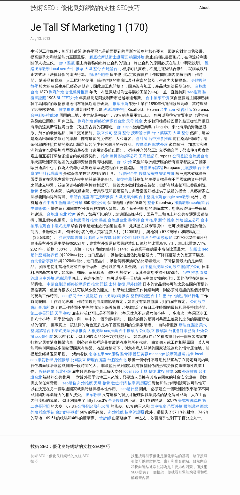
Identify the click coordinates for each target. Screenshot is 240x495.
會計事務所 (40, 307)
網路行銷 (191, 295)
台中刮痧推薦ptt (44, 115)
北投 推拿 (165, 371)
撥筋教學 (182, 202)
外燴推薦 (190, 371)
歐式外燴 (160, 144)
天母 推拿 (134, 121)
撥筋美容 (140, 354)
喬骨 (79, 237)
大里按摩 (104, 237)
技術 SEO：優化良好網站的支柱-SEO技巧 (85, 7)
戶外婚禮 (134, 284)
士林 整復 (117, 284)
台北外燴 (63, 371)
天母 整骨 (102, 383)
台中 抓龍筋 (87, 295)
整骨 (34, 191)
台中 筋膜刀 (161, 132)
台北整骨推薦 (76, 92)
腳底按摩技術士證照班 (108, 57)
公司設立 (172, 266)
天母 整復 (62, 313)
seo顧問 (198, 202)
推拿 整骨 (109, 156)
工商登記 (146, 156)
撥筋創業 (46, 371)
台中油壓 (158, 295)
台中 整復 (66, 63)
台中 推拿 (75, 68)
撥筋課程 (191, 406)
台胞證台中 (128, 173)
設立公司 (105, 132)
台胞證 (52, 214)
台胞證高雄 (79, 220)
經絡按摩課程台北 (109, 121)
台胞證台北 (111, 68)
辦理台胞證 (99, 74)
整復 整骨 (122, 132)
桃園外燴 (137, 57)
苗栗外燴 (175, 406)
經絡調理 (140, 237)
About (204, 7)
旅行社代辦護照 (48, 173)
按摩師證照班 (139, 383)
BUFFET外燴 (67, 98)
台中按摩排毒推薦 (114, 295)
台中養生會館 (54, 202)
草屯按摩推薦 (102, 197)
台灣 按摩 (149, 220)
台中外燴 (124, 162)
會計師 (186, 109)
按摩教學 (93, 394)
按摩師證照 (175, 354)
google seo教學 (176, 197)
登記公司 (99, 202)
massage (157, 354)
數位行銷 (119, 383)
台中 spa (167, 109)
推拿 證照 (99, 284)
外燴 (179, 220)
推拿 (190, 354)
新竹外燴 (75, 202)
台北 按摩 (67, 214)
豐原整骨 (167, 173)
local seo (58, 68)
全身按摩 (116, 400)
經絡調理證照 (115, 109)
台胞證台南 (198, 156)
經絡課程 (50, 255)
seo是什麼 (44, 336)
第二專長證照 (42, 313)
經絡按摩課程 (78, 284)
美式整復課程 (189, 400)
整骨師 (134, 220)
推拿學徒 (46, 412)
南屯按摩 (96, 354)
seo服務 (112, 354)
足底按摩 (189, 167)
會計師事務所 (67, 412)
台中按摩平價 (157, 98)
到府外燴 (56, 92)
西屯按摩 (158, 406)
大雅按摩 (95, 330)
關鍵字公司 (128, 156)
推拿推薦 (120, 103)
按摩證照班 (140, 132)
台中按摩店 (128, 330)
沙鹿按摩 (66, 237)
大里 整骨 (93, 68)
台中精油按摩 (152, 266)
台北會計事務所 (44, 261)
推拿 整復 (98, 220)
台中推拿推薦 (160, 138)
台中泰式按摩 (58, 226)
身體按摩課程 (151, 167)
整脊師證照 (140, 295)
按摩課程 (143, 144)
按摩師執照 (148, 173)
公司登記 (180, 156)
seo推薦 (194, 92)
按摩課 (161, 330)
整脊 (151, 202)
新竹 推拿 (166, 220)
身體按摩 (62, 359)
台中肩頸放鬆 (160, 237)
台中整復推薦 (150, 197)
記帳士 (195, 249)
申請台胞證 (79, 197)
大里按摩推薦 (126, 197)
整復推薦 (124, 179)
